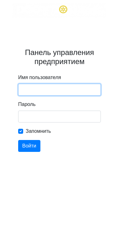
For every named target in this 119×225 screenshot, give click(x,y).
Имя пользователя (39, 77)
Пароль (27, 104)
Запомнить (38, 131)
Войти (29, 145)
